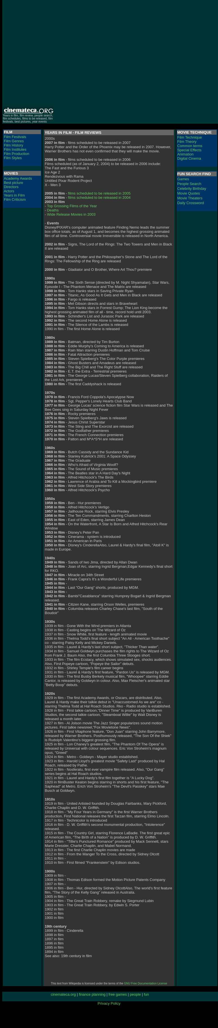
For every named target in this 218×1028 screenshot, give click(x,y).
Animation (185, 154)
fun (146, 994)
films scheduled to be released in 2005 (99, 193)
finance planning (92, 994)
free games (118, 994)
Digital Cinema (189, 158)
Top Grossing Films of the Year (72, 206)
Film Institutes (15, 149)
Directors (11, 187)
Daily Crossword (190, 203)
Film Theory (186, 141)
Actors (9, 191)
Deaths (53, 210)
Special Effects (189, 150)
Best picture (13, 183)
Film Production (16, 154)
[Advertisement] (53, 53)
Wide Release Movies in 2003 (71, 214)
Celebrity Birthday (191, 188)
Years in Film (14, 195)
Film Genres (14, 141)
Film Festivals (15, 137)
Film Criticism (15, 199)
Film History (13, 145)
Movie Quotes (188, 193)
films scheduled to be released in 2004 (99, 197)
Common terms (189, 146)
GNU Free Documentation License (145, 983)
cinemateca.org (63, 994)
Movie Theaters (189, 198)
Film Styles (13, 158)
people (135, 994)
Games (183, 179)
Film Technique (189, 137)
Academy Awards (18, 178)
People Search (189, 184)
